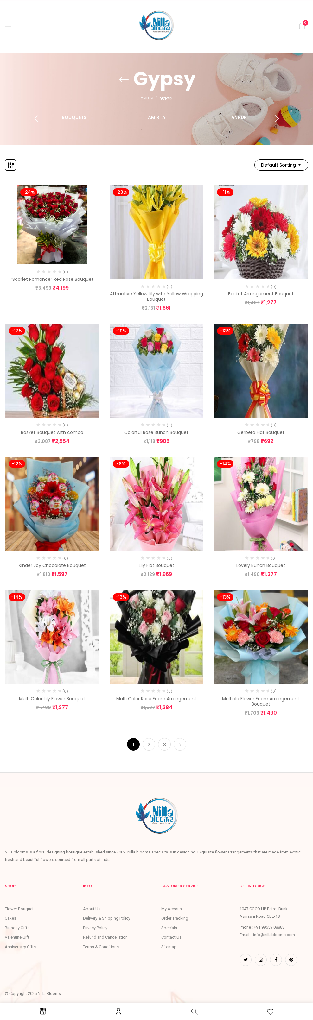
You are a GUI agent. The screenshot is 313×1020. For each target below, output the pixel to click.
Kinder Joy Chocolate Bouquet (52, 565)
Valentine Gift (17, 937)
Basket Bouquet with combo (52, 432)
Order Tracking (174, 918)
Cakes (10, 918)
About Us (91, 908)
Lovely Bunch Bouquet (260, 565)
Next (180, 744)
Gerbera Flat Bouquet (260, 432)
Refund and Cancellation (105, 937)
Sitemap (168, 946)
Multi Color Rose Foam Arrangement (156, 699)
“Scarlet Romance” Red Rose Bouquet (52, 279)
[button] (302, 26)
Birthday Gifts (17, 927)
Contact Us (171, 937)
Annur (239, 118)
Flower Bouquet (19, 908)
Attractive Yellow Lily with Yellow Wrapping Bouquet (156, 296)
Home (147, 97)
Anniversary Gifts (20, 946)
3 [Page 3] (164, 744)
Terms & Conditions (101, 946)
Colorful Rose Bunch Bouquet (156, 432)
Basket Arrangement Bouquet (261, 294)
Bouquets (74, 118)
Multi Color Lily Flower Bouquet (52, 699)
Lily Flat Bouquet (156, 565)
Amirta (156, 118)
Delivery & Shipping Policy (106, 918)
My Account (172, 908)
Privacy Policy (95, 927)
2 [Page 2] (149, 744)
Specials (169, 927)
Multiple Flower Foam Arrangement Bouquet (260, 701)
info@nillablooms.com (274, 934)
